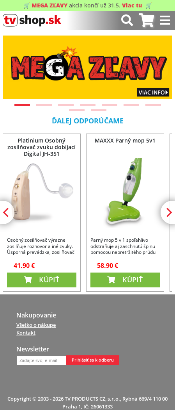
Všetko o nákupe (36, 324)
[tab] (146, 20)
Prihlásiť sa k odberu (93, 360)
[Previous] (15, 70)
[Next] (159, 70)
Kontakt (25, 332)
